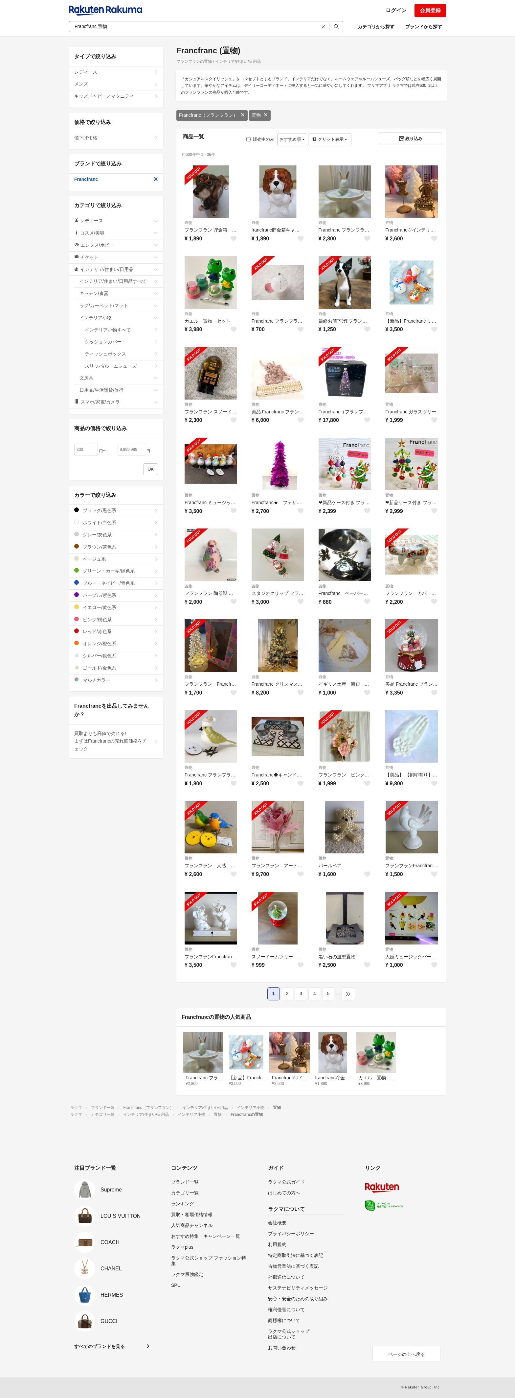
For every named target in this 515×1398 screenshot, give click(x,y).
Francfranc (116, 179)
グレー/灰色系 (116, 534)
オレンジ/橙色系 (116, 643)
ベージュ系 (116, 559)
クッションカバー (121, 341)
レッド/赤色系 (116, 631)
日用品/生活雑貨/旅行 (118, 390)
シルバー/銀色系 (116, 655)
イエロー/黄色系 (116, 607)
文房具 (118, 377)
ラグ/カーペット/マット (118, 305)
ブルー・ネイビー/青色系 (116, 583)
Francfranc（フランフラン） (212, 115)
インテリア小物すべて (121, 329)
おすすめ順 (292, 139)
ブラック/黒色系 (116, 510)
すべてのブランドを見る (99, 1346)
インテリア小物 (118, 317)
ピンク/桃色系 (116, 619)
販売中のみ (260, 139)
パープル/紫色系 (116, 595)
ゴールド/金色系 (116, 668)
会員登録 (430, 10)
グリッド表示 (329, 139)
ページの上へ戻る (406, 1354)
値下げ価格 (116, 137)
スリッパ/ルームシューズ (121, 366)
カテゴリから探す (376, 26)
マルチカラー (116, 680)
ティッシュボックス (121, 353)
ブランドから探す (423, 26)
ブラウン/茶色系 (116, 547)
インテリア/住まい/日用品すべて (118, 281)
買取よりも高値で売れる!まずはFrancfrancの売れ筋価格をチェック (116, 741)
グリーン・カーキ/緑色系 (116, 571)
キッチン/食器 (118, 293)
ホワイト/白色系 (116, 522)
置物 (260, 115)
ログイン (396, 10)
